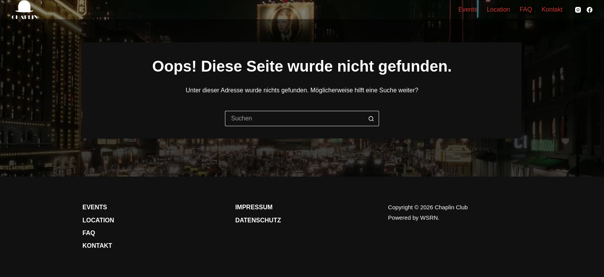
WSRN (429, 217)
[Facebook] (589, 10)
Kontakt (552, 9)
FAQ (526, 9)
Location (498, 9)
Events (467, 9)
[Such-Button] (371, 118)
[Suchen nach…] (294, 118)
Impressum (254, 207)
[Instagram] (578, 10)
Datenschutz (258, 220)
